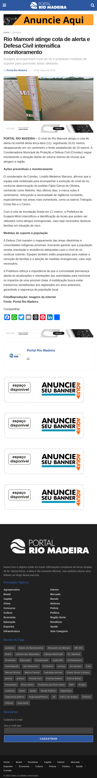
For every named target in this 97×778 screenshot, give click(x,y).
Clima (7, 603)
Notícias (55, 603)
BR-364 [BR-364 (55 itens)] (78, 648)
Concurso (9, 608)
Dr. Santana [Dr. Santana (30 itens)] (74, 654)
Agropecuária (12, 589)
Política (54, 612)
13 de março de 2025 (44, 70)
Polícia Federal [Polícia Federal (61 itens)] (54, 678)
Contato (8, 770)
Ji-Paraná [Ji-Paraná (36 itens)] (48, 666)
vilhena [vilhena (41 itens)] (9, 703)
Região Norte (58, 617)
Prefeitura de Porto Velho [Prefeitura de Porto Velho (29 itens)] (51, 685)
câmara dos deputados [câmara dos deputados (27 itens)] (28, 654)
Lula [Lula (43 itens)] (88, 666)
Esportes (9, 626)
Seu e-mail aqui (12, 725)
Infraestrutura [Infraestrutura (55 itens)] (75, 660)
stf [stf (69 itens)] (54, 697)
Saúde (54, 626)
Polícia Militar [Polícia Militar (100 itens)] (74, 678)
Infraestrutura (12, 631)
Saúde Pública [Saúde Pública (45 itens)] (48, 691)
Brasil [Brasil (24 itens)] (8, 654)
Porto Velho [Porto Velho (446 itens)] (28, 685)
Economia (9, 617)
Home (6, 32)
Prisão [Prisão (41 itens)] (82, 685)
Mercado (55, 594)
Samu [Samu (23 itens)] (22, 691)
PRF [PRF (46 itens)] (71, 685)
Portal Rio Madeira (17, 70)
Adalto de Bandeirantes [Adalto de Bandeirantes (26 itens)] (31, 648)
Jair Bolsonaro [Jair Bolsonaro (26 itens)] (30, 666)
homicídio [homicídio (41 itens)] (58, 660)
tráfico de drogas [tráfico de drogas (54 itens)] (69, 697)
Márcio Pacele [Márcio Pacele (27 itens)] (32, 672)
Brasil (7, 594)
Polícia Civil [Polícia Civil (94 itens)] (35, 678)
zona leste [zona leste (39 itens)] (23, 703)
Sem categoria (59, 631)
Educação (9, 622)
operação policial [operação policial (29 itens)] (53, 672)
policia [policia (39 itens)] (8, 678)
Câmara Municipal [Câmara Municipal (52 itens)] (53, 654)
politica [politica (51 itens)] (20, 678)
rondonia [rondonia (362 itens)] (9, 691)
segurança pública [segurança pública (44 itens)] (14, 697)
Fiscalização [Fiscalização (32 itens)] (41, 660)
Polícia (54, 608)
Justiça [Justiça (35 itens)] (61, 666)
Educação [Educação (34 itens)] (25, 660)
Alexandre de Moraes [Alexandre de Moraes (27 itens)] (59, 648)
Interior (54, 589)
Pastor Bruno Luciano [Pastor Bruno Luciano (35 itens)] (78, 672)
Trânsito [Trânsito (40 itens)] (86, 697)
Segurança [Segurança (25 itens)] (66, 691)
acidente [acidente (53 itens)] (9, 648)
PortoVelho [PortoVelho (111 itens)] (11, 685)
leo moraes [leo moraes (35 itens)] (75, 666)
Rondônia (16, 32)
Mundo (54, 598)
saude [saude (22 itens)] (33, 691)
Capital (8, 598)
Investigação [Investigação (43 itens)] (12, 666)
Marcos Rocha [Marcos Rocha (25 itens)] (12, 672)
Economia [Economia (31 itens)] (10, 660)
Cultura (8, 612)
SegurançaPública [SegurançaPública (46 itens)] (38, 697)
